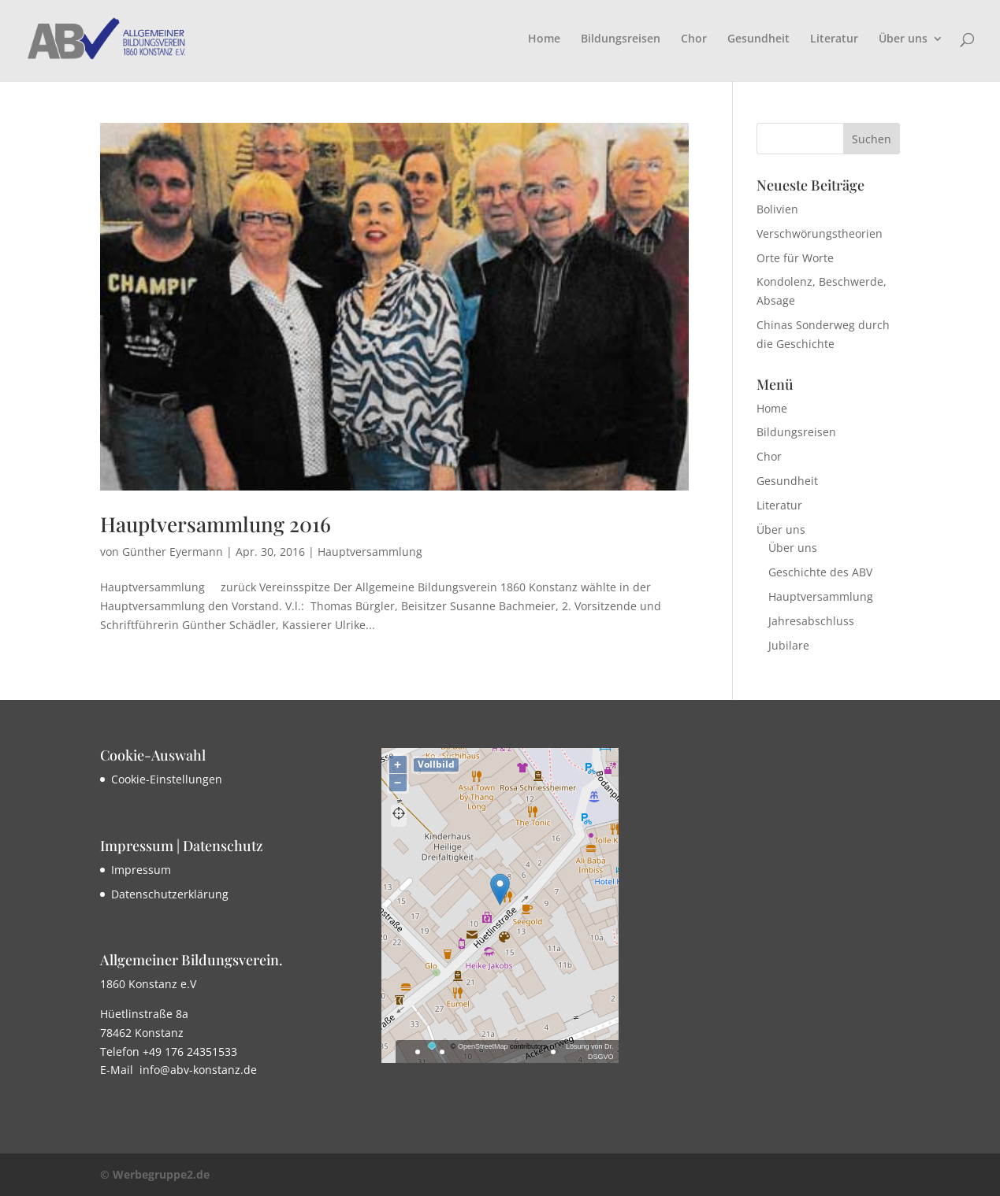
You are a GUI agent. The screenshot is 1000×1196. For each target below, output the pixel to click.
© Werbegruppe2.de (155, 1174)
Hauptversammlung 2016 (215, 524)
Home (544, 39)
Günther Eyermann (172, 551)
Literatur (834, 39)
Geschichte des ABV (820, 572)
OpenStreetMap (483, 1046)
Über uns (903, 39)
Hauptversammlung (370, 551)
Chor (694, 39)
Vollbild (436, 764)
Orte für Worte (795, 257)
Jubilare (788, 645)
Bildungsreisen (620, 39)
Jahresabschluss (811, 620)
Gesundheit (758, 39)
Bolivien (777, 209)
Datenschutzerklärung (170, 894)
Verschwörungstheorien (820, 233)
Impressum (141, 869)
